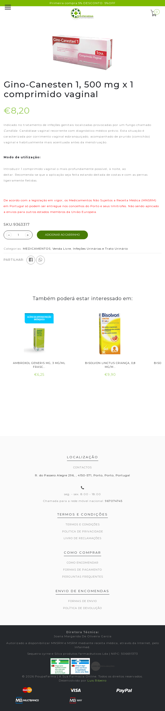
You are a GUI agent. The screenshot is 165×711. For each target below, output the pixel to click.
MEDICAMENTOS (37, 248)
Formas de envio (82, 601)
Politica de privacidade (82, 531)
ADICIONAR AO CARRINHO (62, 234)
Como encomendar (83, 562)
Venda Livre (62, 248)
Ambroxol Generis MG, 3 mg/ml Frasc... (39, 364)
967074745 (113, 501)
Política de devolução (82, 608)
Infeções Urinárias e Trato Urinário (100, 248)
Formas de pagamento (82, 569)
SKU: (8, 224)
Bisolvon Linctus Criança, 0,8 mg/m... (110, 364)
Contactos (82, 467)
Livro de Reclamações (82, 538)
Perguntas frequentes (82, 576)
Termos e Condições (83, 524)
